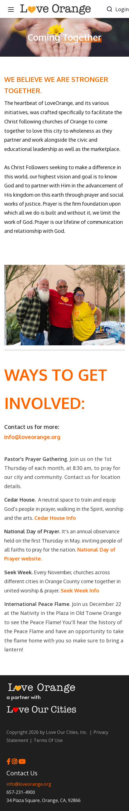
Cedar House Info (55, 518)
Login (122, 9)
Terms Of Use (48, 740)
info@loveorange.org (32, 436)
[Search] (109, 9)
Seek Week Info (80, 590)
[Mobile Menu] (11, 9)
